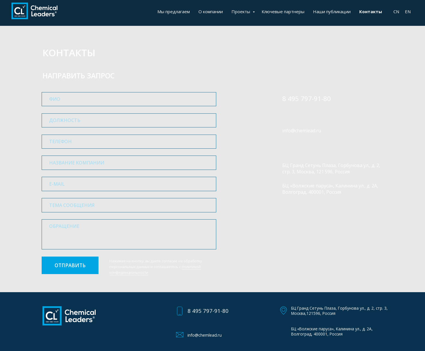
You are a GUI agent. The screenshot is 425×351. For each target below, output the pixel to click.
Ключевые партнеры (283, 11)
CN (396, 11)
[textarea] (129, 234)
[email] (129, 184)
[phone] (129, 142)
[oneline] (129, 120)
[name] (129, 99)
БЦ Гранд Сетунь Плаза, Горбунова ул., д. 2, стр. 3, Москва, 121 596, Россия (331, 168)
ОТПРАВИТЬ (70, 265)
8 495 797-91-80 (208, 310)
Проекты (241, 11)
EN (408, 11)
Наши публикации (332, 11)
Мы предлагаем (173, 11)
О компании (210, 11)
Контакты (370, 11)
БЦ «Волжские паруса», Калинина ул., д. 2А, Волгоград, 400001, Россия (330, 189)
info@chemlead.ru (301, 130)
